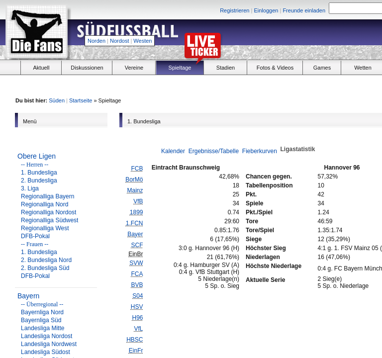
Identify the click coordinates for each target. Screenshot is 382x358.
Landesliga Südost (45, 352)
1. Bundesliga (39, 172)
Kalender (173, 151)
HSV (137, 306)
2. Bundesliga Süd (45, 268)
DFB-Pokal (35, 236)
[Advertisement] (313, 85)
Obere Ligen (36, 156)
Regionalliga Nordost (48, 212)
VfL (138, 328)
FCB (137, 168)
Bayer (135, 234)
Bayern (28, 296)
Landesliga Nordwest (49, 344)
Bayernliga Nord (42, 312)
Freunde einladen (304, 10)
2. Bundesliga (39, 180)
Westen (142, 41)
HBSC (134, 339)
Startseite (80, 100)
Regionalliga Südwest (49, 220)
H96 (137, 317)
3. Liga (30, 188)
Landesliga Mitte (42, 328)
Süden (57, 100)
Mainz (135, 190)
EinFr (136, 350)
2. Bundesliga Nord (46, 260)
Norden (96, 41)
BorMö (134, 179)
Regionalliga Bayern (47, 196)
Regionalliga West (45, 228)
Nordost (119, 41)
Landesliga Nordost (46, 336)
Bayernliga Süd (41, 320)
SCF (137, 245)
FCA (137, 273)
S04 (137, 295)
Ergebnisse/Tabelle (214, 151)
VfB (138, 201)
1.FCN (134, 223)
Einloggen (266, 10)
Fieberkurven (259, 151)
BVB (137, 284)
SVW (136, 263)
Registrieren (234, 10)
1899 (136, 212)
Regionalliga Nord (44, 204)
